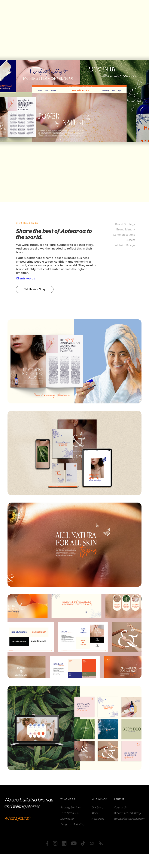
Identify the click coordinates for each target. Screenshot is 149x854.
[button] (142, 7)
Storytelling (67, 818)
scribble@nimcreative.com (129, 818)
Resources (98, 818)
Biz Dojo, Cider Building (127, 813)
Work (95, 813)
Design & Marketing (72, 824)
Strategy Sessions (70, 807)
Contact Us (120, 807)
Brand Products (69, 813)
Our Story (97, 807)
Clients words (25, 278)
